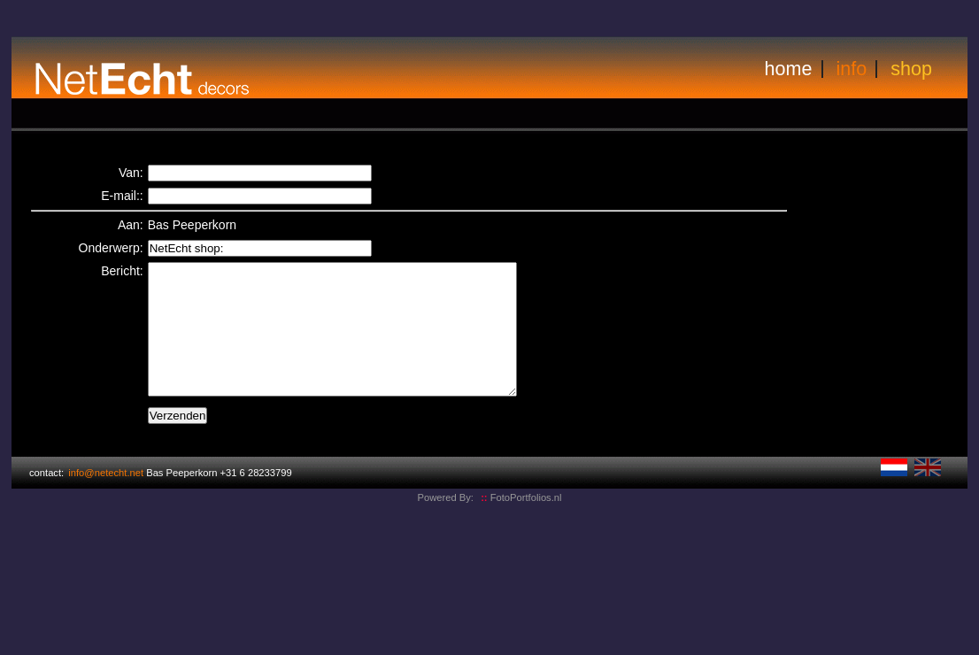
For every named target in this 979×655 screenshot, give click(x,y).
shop (911, 69)
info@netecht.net (105, 499)
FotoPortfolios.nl (521, 524)
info (851, 69)
